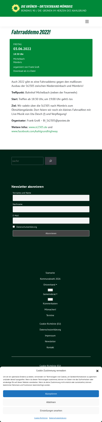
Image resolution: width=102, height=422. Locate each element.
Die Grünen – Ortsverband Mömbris (47, 6)
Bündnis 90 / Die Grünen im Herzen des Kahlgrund (53, 10)
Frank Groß (34, 67)
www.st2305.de (38, 127)
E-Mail (16, 215)
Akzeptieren (51, 393)
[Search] (51, 161)
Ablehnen (51, 402)
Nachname (17, 204)
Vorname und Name (22, 192)
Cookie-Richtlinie (41, 418)
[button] (97, 370)
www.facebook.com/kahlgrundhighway (35, 131)
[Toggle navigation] (87, 21)
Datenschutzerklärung (57, 418)
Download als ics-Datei (24, 70)
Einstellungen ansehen (51, 410)
